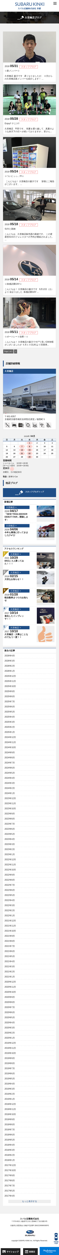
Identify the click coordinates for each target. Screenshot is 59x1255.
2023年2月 (10, 849)
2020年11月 (10, 987)
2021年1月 (10, 977)
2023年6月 (10, 829)
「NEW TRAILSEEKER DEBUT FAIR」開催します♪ (16, 517)
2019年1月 (10, 1099)
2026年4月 (10, 656)
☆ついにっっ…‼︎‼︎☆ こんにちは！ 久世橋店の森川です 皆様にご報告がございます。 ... (29, 180)
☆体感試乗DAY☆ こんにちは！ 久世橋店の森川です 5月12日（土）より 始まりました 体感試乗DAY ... (29, 288)
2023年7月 (10, 824)
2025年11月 (10, 681)
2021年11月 (10, 926)
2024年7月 (10, 763)
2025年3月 (10, 722)
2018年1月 (10, 1160)
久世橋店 (9, 371)
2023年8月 (10, 819)
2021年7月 (10, 946)
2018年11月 (10, 1109)
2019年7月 (10, 1068)
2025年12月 (10, 676)
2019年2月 (10, 1094)
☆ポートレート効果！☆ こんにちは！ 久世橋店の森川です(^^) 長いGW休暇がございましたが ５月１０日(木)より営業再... (29, 341)
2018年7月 (10, 1129)
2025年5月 (10, 712)
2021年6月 (10, 951)
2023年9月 (10, 813)
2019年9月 (10, 1058)
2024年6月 (10, 768)
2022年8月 (10, 880)
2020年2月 (10, 1033)
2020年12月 (10, 982)
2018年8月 (10, 1124)
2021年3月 (10, 966)
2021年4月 (10, 961)
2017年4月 (10, 1196)
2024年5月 (10, 773)
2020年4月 (10, 1022)
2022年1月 (10, 915)
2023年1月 (10, 854)
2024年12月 (10, 737)
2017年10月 (10, 1170)
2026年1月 (10, 671)
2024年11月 (10, 742)
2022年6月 (10, 890)
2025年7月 (10, 701)
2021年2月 (10, 971)
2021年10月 (10, 931)
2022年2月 (10, 910)
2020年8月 (10, 1002)
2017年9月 (10, 1175)
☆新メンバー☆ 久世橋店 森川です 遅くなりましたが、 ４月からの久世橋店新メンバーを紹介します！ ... (28, 75)
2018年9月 (10, 1119)
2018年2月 (10, 1155)
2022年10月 (10, 870)
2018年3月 (10, 1150)
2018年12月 (10, 1104)
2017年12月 (10, 1165)
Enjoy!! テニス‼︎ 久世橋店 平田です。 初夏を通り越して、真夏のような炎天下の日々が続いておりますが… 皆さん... (29, 127)
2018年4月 (10, 1145)
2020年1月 (10, 1038)
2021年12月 (10, 920)
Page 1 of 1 (8, 351)
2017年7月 (10, 1185)
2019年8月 (10, 1063)
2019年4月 (10, 1084)
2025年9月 (10, 691)
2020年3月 (10, 1028)
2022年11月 (10, 864)
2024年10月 (10, 747)
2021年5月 (10, 956)
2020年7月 (10, 1007)
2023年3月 (10, 844)
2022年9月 (10, 875)
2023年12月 (10, 798)
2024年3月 (10, 783)
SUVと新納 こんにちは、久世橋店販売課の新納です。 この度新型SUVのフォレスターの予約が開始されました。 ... (29, 234)
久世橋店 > (11, 507)
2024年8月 (10, 757)
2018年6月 (10, 1135)
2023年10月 (10, 808)
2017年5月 (10, 1191)
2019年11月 (10, 1048)
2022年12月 (10, 859)
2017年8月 (10, 1180)
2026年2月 (10, 666)
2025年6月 (10, 706)
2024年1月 (10, 793)
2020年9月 (10, 997)
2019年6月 (10, 1073)
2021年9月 (10, 936)
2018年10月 (10, 1114)
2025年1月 (10, 732)
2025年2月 (10, 727)
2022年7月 (10, 885)
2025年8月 (10, 696)
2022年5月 (10, 895)
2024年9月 (10, 752)
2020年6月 (10, 1012)
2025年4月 (10, 717)
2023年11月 (10, 803)
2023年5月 (10, 834)
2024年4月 (10, 778)
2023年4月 (10, 839)
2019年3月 (10, 1089)
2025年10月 (10, 686)
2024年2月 (10, 788)
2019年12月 (10, 1043)
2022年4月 (10, 900)
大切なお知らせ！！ (14, 579)
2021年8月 (10, 941)
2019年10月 (10, 1053)
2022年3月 (10, 905)
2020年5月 (10, 1017)
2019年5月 (10, 1078)
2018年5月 (10, 1140)
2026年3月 (10, 661)
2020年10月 (10, 992)
